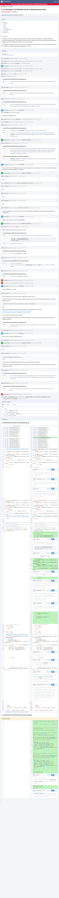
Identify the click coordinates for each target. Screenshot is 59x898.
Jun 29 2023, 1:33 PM (24, 87)
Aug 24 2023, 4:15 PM (36, 223)
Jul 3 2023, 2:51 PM (36, 173)
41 (4, 158)
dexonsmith (6, 32)
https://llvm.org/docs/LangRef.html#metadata (40, 132)
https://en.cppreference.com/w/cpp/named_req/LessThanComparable (16, 311)
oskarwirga (9, 15)
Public (15, 11)
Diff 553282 (21, 216)
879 (4, 130)
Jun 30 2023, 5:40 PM (24, 143)
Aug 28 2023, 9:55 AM (28, 330)
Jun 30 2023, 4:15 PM (22, 125)
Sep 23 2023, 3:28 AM (22, 398)
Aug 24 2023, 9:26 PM (21, 270)
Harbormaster (7, 140)
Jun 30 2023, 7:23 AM (21, 98)
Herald (5, 61)
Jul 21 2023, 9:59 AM (21, 186)
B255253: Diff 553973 (26, 343)
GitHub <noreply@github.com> (11, 396)
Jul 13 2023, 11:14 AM (38, 183)
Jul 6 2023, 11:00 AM (21, 176)
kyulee (5, 226)
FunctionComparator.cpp (12, 412)
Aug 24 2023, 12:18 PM (34, 207)
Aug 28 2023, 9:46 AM (28, 280)
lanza (5, 25)
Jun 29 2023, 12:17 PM (22, 73)
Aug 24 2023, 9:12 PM (21, 257)
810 (4, 324)
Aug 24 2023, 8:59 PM (21, 247)
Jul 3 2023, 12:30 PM (29, 164)
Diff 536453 (21, 110)
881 (4, 132)
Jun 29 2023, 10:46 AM (22, 58)
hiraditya (17, 63)
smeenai (6, 23)
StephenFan (18, 119)
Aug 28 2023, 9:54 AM (29, 286)
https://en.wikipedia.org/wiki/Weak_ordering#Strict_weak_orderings (16, 312)
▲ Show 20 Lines (8, 449)
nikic (5, 26)
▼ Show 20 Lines (24, 449)
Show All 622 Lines (16, 449)
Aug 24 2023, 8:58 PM (23, 226)
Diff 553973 (21, 333)
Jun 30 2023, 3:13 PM (29, 110)
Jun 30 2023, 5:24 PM (36, 140)
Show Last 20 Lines (24, 711)
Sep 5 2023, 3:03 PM (24, 383)
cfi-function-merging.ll (11, 415)
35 (4, 263)
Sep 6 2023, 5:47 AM (27, 394)
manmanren (6, 207)
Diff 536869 (21, 164)
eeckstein (6, 30)
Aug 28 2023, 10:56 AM (36, 343)
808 (4, 276)
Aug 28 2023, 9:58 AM (29, 333)
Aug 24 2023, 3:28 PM (29, 216)
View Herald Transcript (28, 61)
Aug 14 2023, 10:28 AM (21, 200)
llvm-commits (18, 70)
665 (4, 81)
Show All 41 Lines (16, 634)
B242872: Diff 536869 (26, 173)
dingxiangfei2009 (7, 29)
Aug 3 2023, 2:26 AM (21, 193)
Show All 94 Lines (16, 711)
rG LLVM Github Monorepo (7, 54)
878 (4, 243)
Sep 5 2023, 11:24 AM (21, 346)
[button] (58, 1)
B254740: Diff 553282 (26, 223)
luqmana (6, 27)
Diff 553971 (21, 286)
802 (4, 235)
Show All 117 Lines (16, 516)
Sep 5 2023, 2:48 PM (24, 370)
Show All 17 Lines (16, 425)
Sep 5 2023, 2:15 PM (22, 353)
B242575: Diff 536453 (26, 140)
